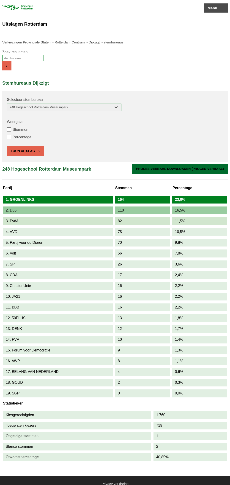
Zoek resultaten (14, 52)
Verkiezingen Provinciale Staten (26, 42)
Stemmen (20, 129)
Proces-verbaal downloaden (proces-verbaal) (180, 169)
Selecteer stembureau (25, 100)
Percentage (22, 137)
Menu (212, 8)
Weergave (15, 122)
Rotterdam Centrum (70, 42)
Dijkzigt (94, 42)
